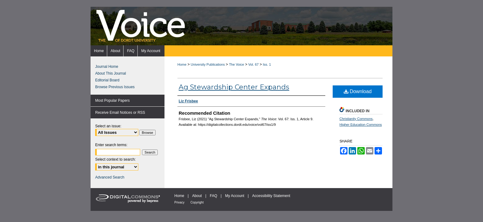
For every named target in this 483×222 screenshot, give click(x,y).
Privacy (179, 202)
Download (358, 91)
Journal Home (106, 66)
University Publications (208, 64)
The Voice (236, 64)
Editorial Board (107, 80)
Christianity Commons (356, 119)
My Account (234, 196)
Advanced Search (109, 177)
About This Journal (110, 73)
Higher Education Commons (360, 124)
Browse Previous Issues (115, 87)
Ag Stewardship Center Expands (234, 87)
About (197, 196)
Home (181, 64)
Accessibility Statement (271, 196)
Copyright (197, 202)
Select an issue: (108, 126)
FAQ (213, 196)
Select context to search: (115, 159)
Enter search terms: (111, 145)
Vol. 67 (253, 64)
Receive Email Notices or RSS (120, 112)
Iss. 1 (267, 64)
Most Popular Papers (112, 100)
